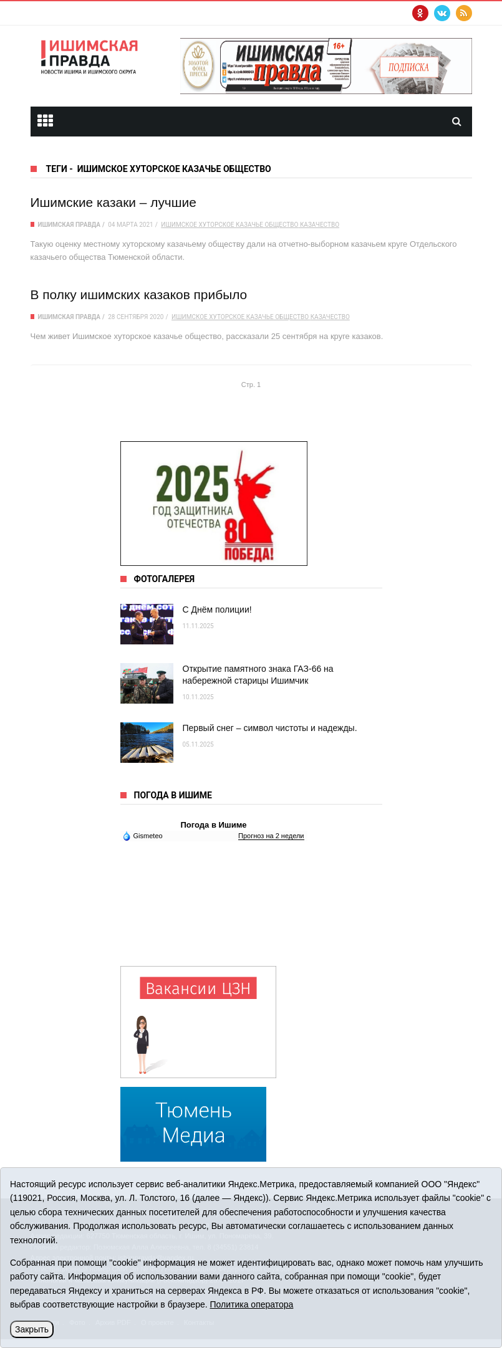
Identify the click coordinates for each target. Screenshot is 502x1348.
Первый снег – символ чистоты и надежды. (270, 728)
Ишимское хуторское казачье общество (229, 224)
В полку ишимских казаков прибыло (139, 294)
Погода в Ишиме (213, 824)
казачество (319, 224)
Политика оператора (251, 1304)
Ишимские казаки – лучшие (113, 202)
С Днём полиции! (217, 609)
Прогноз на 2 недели (271, 835)
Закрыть (32, 1329)
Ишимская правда (69, 224)
